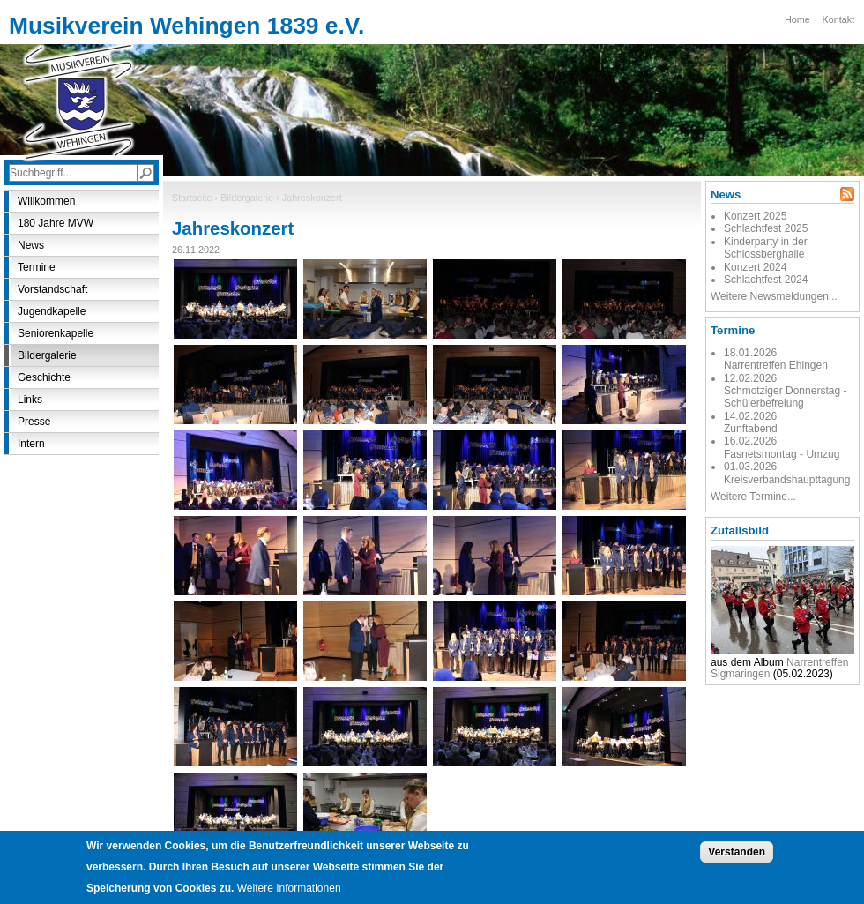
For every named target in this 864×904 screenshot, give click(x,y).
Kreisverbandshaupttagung (787, 480)
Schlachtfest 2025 (766, 228)
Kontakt (839, 19)
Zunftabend (751, 428)
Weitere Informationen (289, 896)
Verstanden (736, 860)
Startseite (192, 197)
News (31, 245)
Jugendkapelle (52, 311)
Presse (34, 421)
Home (797, 19)
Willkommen (46, 201)
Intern (31, 443)
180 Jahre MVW (55, 223)
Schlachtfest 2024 (766, 279)
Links (30, 399)
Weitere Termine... (753, 496)
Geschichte (44, 377)
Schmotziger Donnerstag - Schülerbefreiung (785, 397)
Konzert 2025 (755, 216)
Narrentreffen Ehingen (776, 365)
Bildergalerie (246, 197)
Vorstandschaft (52, 289)
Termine (37, 267)
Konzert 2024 (755, 267)
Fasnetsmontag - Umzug (781, 454)
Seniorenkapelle (55, 333)
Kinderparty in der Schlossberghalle (766, 247)
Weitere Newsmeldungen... (774, 296)
